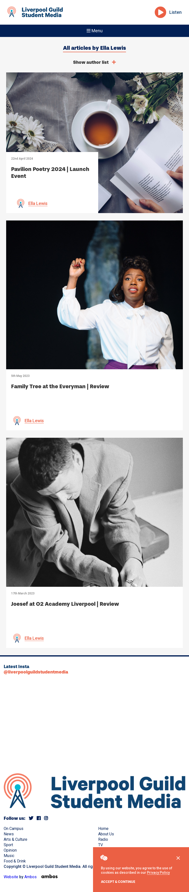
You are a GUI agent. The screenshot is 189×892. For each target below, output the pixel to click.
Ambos (30, 877)
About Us (106, 834)
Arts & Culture (15, 839)
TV (100, 844)
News (9, 834)
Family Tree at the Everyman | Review (60, 386)
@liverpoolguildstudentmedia (36, 672)
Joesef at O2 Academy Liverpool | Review (65, 604)
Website (11, 877)
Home (103, 828)
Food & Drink (15, 861)
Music (9, 855)
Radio (103, 839)
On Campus (13, 828)
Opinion (10, 850)
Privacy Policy (158, 873)
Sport (8, 844)
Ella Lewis (37, 203)
